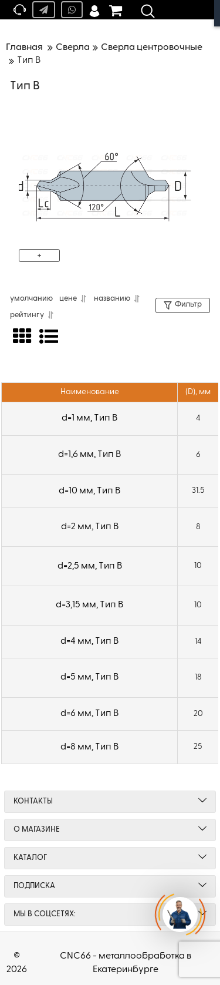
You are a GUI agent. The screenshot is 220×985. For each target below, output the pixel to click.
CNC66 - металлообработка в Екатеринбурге (125, 963)
